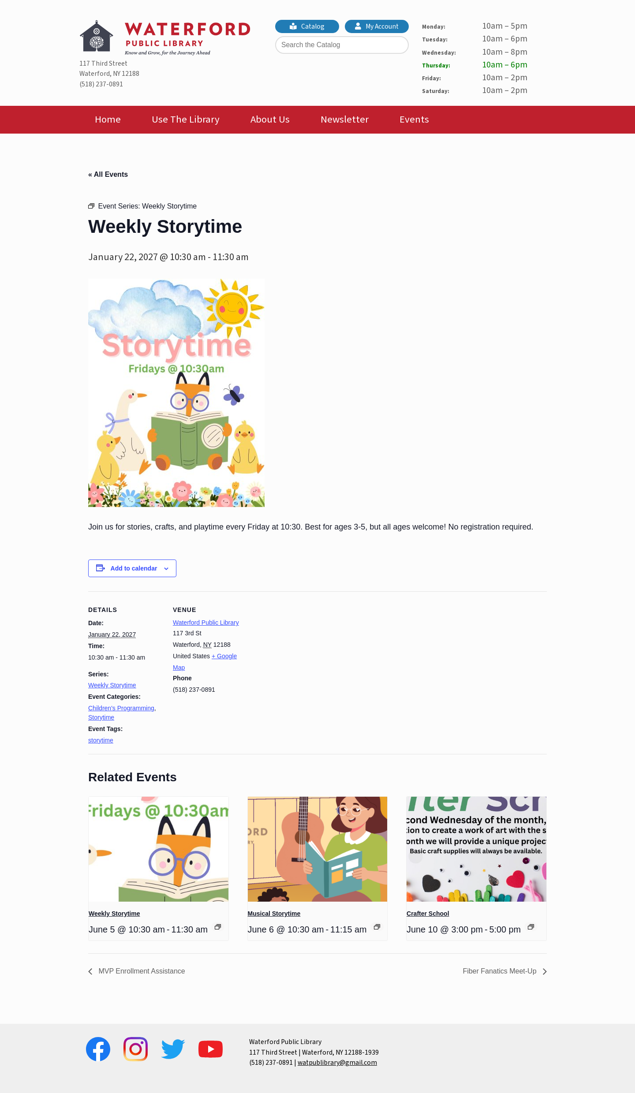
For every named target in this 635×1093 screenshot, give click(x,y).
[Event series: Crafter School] (531, 926)
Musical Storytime (274, 913)
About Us (270, 119)
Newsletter (345, 119)
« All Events (108, 174)
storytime (100, 740)
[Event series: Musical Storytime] (377, 926)
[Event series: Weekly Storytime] (218, 926)
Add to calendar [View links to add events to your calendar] (134, 568)
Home (108, 119)
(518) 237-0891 (101, 84)
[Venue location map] (304, 652)
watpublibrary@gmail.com (337, 1062)
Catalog (307, 26)
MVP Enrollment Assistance (141, 971)
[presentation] (158, 849)
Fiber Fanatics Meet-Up (500, 971)
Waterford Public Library (206, 622)
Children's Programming (121, 708)
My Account (377, 26)
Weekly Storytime (112, 685)
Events (414, 119)
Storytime (101, 717)
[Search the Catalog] (342, 45)
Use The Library (186, 119)
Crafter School (428, 913)
